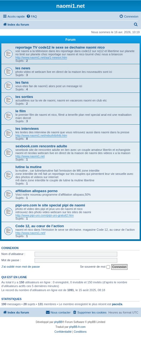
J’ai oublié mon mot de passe (20, 266)
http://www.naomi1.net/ (30, 232)
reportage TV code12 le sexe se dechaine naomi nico (60, 47)
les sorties (24, 97)
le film (20, 111)
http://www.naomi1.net (30, 156)
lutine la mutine (28, 167)
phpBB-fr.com (77, 326)
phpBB (58, 322)
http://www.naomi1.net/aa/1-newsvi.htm (41, 57)
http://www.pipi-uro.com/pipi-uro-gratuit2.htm (44, 215)
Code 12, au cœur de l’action (39, 226)
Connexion (10, 248)
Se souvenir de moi (95, 267)
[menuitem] (31, 16)
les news (22, 68)
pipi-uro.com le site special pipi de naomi (50, 205)
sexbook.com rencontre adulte (41, 146)
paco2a (117, 304)
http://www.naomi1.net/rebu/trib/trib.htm (41, 135)
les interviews (27, 129)
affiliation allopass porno (36, 191)
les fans (22, 82)
